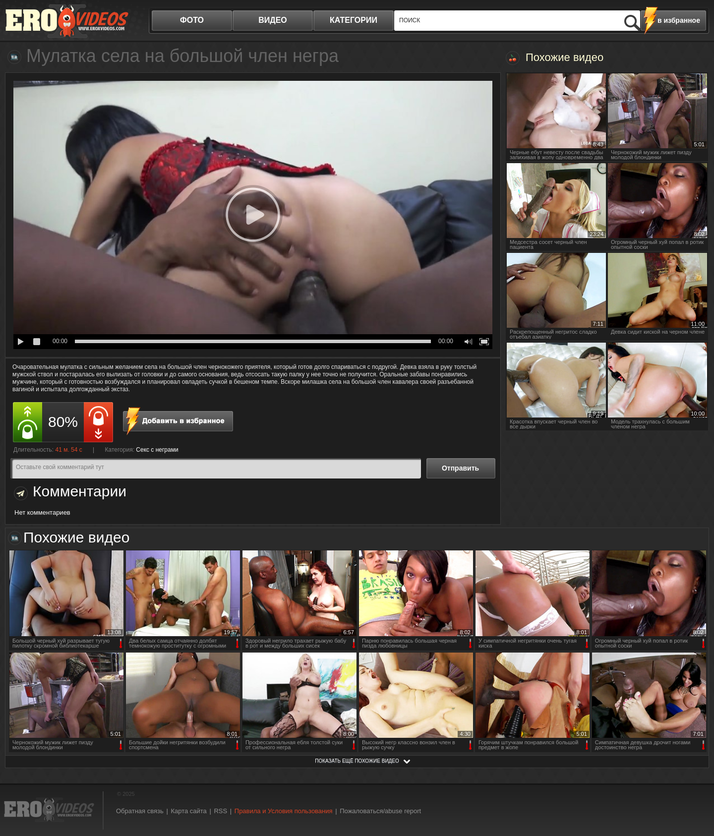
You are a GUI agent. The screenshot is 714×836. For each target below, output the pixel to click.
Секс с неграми (157, 449)
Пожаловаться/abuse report (380, 811)
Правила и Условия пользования (284, 811)
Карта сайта (188, 811)
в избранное (678, 20)
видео (272, 20)
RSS (220, 811)
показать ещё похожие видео (357, 761)
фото (192, 20)
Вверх (695, 784)
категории (353, 20)
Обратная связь (140, 811)
